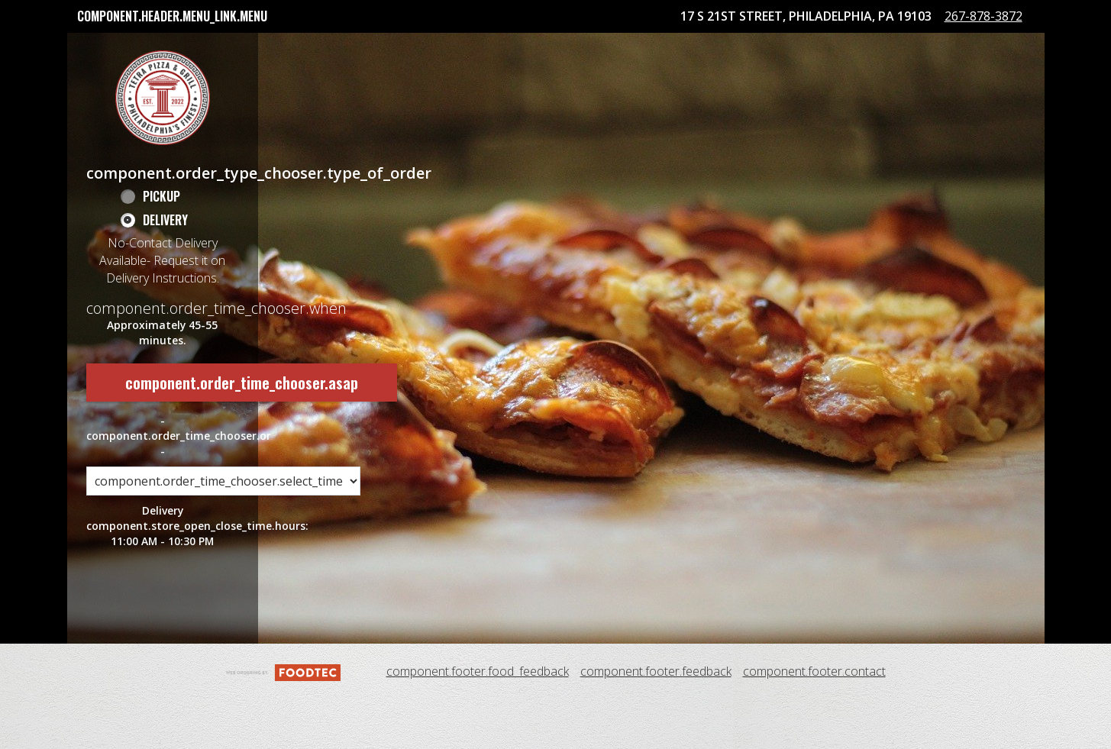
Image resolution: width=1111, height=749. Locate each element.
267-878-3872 (996, 74)
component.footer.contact (814, 721)
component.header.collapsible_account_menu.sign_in (699, 49)
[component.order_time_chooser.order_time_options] (223, 531)
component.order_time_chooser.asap (241, 432)
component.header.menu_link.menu (172, 16)
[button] (162, 147)
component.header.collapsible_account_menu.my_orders (236, 49)
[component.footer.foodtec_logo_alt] (283, 720)
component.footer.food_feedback (477, 721)
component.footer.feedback (656, 721)
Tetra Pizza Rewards (473, 49)
